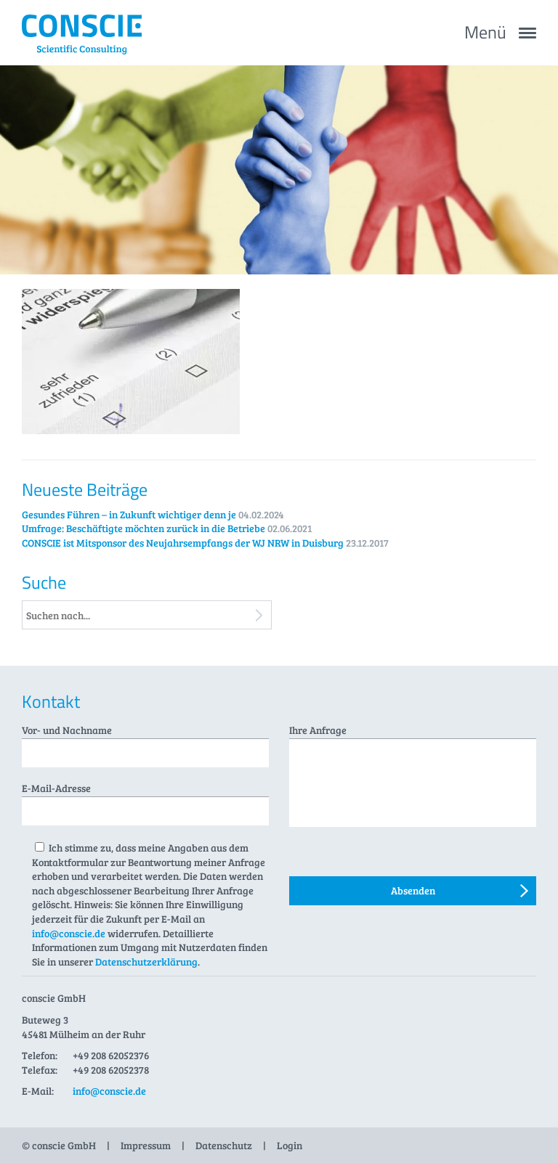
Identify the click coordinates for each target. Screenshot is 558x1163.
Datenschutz (223, 1145)
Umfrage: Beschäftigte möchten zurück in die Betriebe (143, 528)
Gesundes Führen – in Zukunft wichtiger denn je (129, 514)
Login (289, 1145)
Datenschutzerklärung (146, 961)
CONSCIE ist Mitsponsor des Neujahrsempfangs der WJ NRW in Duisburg (183, 543)
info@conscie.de (68, 933)
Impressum (146, 1145)
